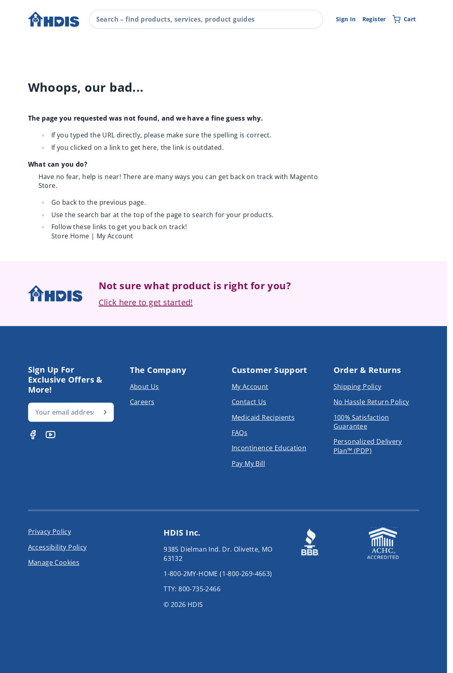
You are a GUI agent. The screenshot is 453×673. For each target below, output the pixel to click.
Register (374, 19)
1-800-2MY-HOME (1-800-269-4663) (218, 573)
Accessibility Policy (57, 547)
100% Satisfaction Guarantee (361, 422)
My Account (115, 236)
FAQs (240, 432)
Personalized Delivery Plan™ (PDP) (368, 446)
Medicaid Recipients (263, 417)
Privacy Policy (49, 531)
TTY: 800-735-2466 (192, 588)
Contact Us (249, 401)
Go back (64, 202)
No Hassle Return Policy (371, 401)
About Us (144, 386)
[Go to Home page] (53, 19)
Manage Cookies (54, 562)
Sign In (346, 19)
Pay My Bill (248, 463)
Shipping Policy (358, 386)
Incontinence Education (269, 447)
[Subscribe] (105, 412)
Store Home (70, 236)
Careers (142, 401)
